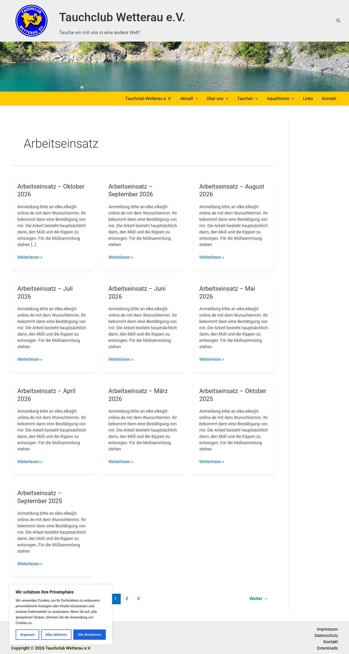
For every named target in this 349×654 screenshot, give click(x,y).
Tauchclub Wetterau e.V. (122, 17)
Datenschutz (326, 635)
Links (309, 98)
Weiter (259, 598)
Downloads (327, 648)
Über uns (220, 99)
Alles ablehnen (56, 634)
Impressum (327, 629)
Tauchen (249, 99)
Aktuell (192, 99)
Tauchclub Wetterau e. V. (152, 98)
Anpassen (27, 634)
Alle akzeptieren (89, 634)
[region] (60, 614)
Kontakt (329, 98)
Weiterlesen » (30, 257)
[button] (338, 21)
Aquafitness (281, 99)
